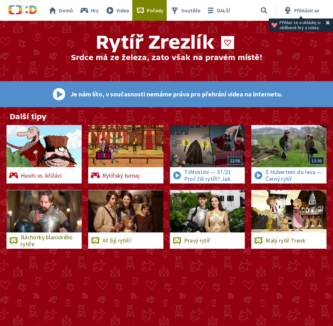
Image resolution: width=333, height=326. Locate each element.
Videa (117, 10)
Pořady (149, 10)
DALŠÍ (218, 10)
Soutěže (185, 10)
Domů (60, 10)
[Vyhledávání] (264, 10)
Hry (89, 10)
